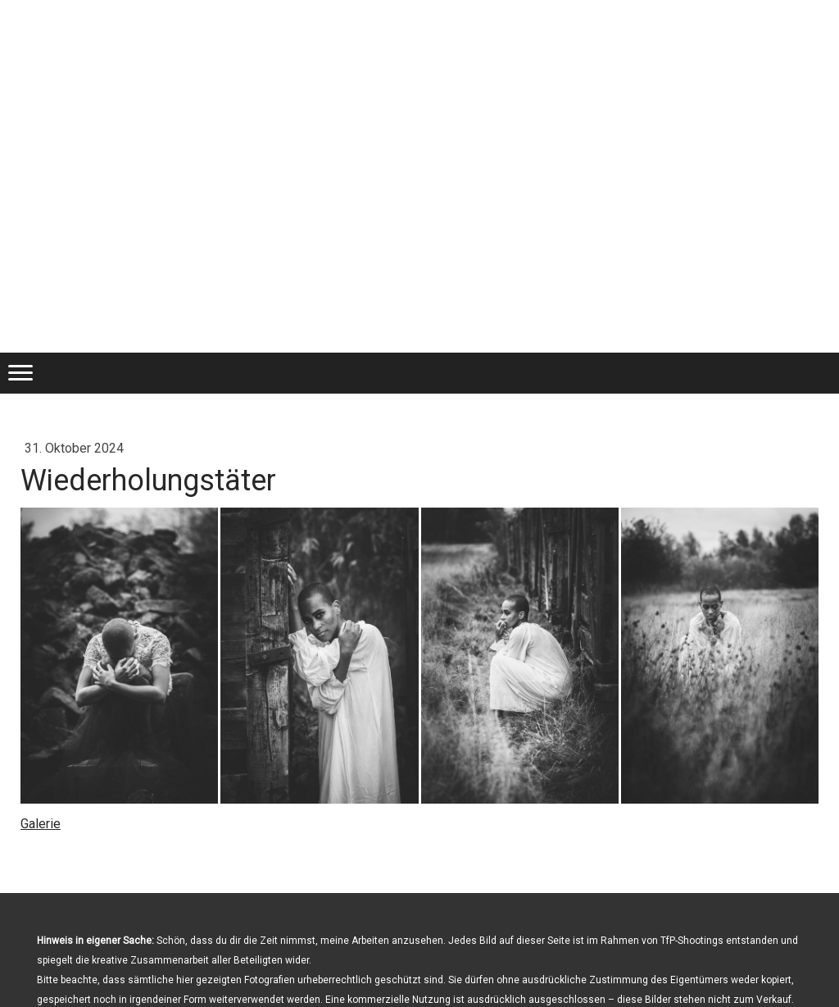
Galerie (40, 824)
